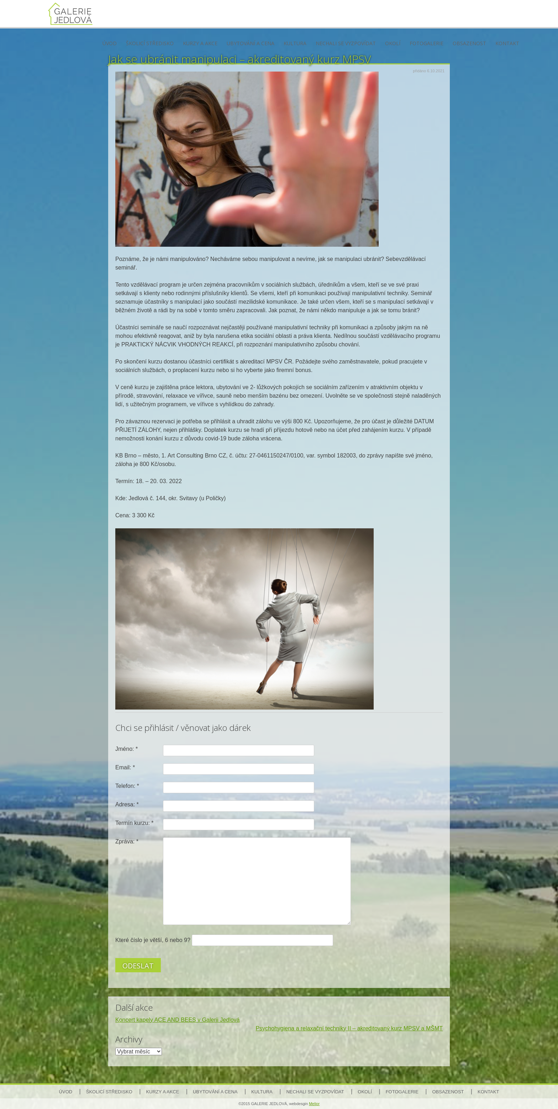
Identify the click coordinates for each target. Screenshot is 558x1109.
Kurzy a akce (200, 43)
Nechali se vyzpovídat (346, 43)
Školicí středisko (150, 43)
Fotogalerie (426, 43)
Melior (314, 1104)
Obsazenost (469, 43)
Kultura (295, 43)
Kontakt (507, 43)
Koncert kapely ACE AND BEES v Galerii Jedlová (177, 1020)
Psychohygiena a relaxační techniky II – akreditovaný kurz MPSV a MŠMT (349, 1028)
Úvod (109, 43)
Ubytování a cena (250, 43)
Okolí (392, 43)
